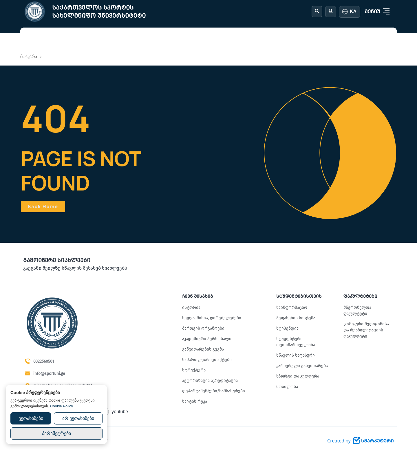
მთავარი (28, 57)
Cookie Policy (61, 406)
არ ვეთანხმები (78, 418)
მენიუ (372, 11)
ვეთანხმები (31, 418)
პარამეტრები (56, 433)
